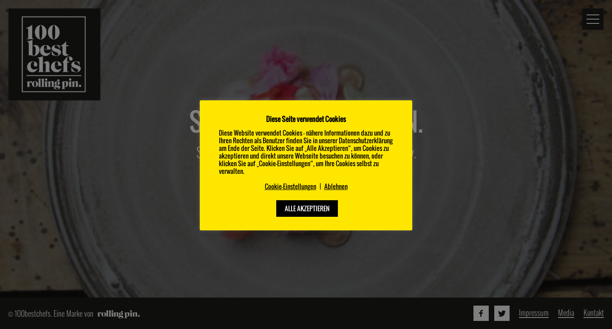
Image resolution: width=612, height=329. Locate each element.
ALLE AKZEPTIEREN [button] (307, 208)
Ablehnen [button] (336, 186)
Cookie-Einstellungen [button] (290, 186)
